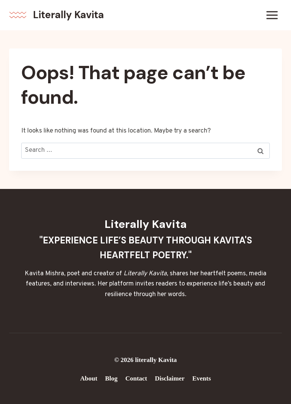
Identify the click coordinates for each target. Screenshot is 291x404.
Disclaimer (170, 378)
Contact (136, 378)
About (88, 378)
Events (201, 378)
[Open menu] (272, 15)
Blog (111, 378)
